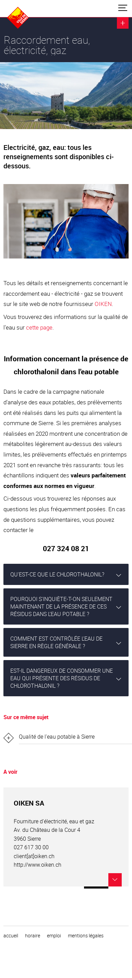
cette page (39, 327)
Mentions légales (86, 936)
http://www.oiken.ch (37, 864)
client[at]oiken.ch (34, 856)
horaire (32, 936)
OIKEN (103, 304)
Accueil (10, 936)
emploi (54, 936)
